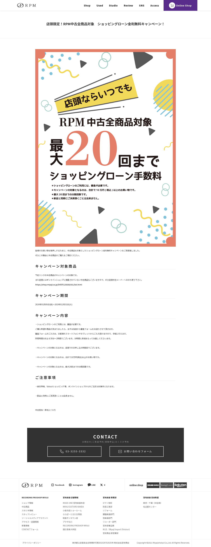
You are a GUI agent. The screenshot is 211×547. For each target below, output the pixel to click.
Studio (113, 5)
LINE (93, 485)
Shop (87, 5)
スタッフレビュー (29, 514)
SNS (141, 5)
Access (154, 5)
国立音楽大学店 (69, 529)
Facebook (59, 485)
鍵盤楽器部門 (108, 514)
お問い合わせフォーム (138, 451)
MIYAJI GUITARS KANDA (73, 506)
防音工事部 (107, 506)
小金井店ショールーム (72, 510)
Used (99, 5)
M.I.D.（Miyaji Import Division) (116, 529)
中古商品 (25, 506)
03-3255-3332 (76, 451)
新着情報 (25, 525)
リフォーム (107, 510)
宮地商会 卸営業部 (110, 533)
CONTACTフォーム (30, 529)
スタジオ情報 (27, 510)
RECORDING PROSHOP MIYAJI (76, 525)
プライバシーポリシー (31, 542)
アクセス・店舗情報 (30, 521)
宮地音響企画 (108, 525)
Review (128, 5)
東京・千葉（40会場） (152, 503)
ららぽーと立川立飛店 (72, 514)
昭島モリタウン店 (70, 518)
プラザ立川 (67, 521)
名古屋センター (149, 506)
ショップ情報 (27, 503)
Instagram (78, 485)
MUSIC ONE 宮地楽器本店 (74, 503)
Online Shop (184, 5)
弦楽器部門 (107, 518)
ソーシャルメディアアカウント (35, 518)
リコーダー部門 (109, 521)
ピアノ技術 (107, 503)
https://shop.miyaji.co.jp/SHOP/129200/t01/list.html (58, 284)
